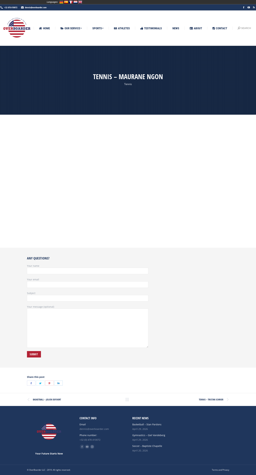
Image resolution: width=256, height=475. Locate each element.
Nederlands (75, 2)
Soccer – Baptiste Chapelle (147, 446)
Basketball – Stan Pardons (146, 424)
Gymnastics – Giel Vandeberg (148, 435)
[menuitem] (44, 28)
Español (66, 2)
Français (71, 2)
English (80, 2)
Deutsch (61, 2)
